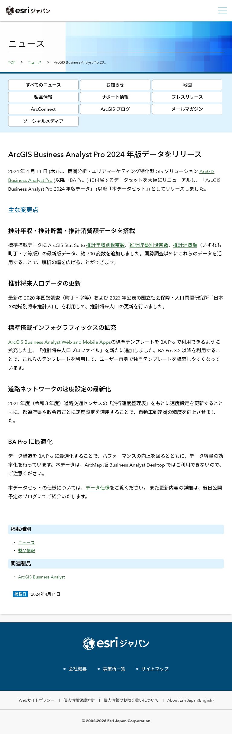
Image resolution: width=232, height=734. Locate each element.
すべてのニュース (43, 85)
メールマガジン (187, 109)
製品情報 (43, 97)
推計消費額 (185, 245)
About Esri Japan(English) (190, 700)
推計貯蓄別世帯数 (149, 245)
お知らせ (115, 85)
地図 (187, 85)
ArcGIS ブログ (115, 109)
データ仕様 (97, 488)
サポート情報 (115, 97)
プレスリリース (187, 97)
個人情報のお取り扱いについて (131, 700)
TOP (11, 62)
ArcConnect (43, 109)
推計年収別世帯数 (105, 245)
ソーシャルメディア (43, 121)
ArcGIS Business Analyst (41, 576)
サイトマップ (155, 669)
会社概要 (78, 669)
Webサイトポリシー (37, 700)
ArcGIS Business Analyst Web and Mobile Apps (59, 342)
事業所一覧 (114, 669)
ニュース (34, 62)
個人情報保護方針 (79, 700)
